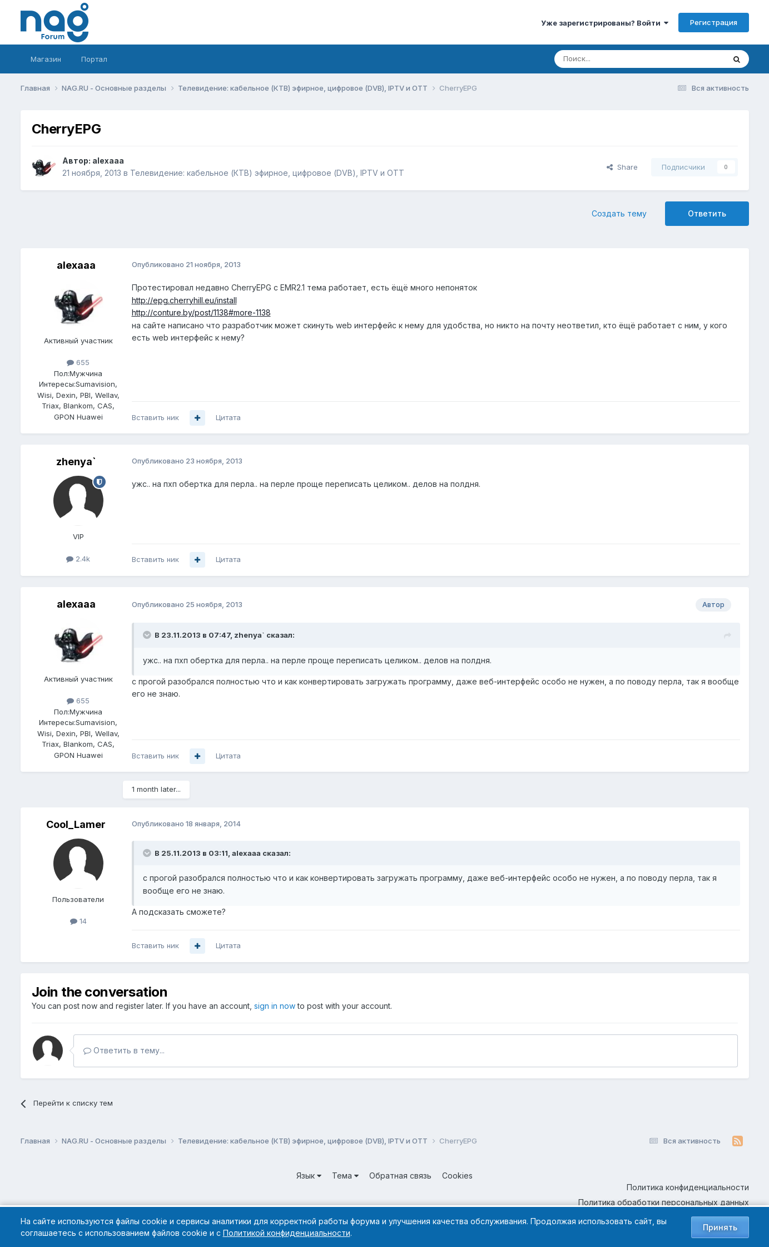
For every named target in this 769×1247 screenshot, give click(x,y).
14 (78, 920)
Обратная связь (400, 1175)
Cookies (457, 1175)
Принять (720, 1227)
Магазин (46, 59)
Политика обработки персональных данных (663, 1202)
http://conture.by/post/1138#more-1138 (201, 312)
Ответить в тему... (124, 1050)
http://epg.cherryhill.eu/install (184, 300)
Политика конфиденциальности (688, 1187)
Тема (345, 1175)
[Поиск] (608, 59)
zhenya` (76, 461)
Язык (308, 1175)
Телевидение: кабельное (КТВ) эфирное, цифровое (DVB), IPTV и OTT (267, 173)
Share (622, 166)
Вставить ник (155, 417)
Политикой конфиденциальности (286, 1233)
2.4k (78, 558)
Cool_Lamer (76, 824)
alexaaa (108, 160)
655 (78, 362)
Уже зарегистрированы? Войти (604, 22)
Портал (94, 59)
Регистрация (713, 22)
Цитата (228, 417)
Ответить (707, 213)
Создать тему (619, 213)
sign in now (274, 1006)
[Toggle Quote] (148, 634)
